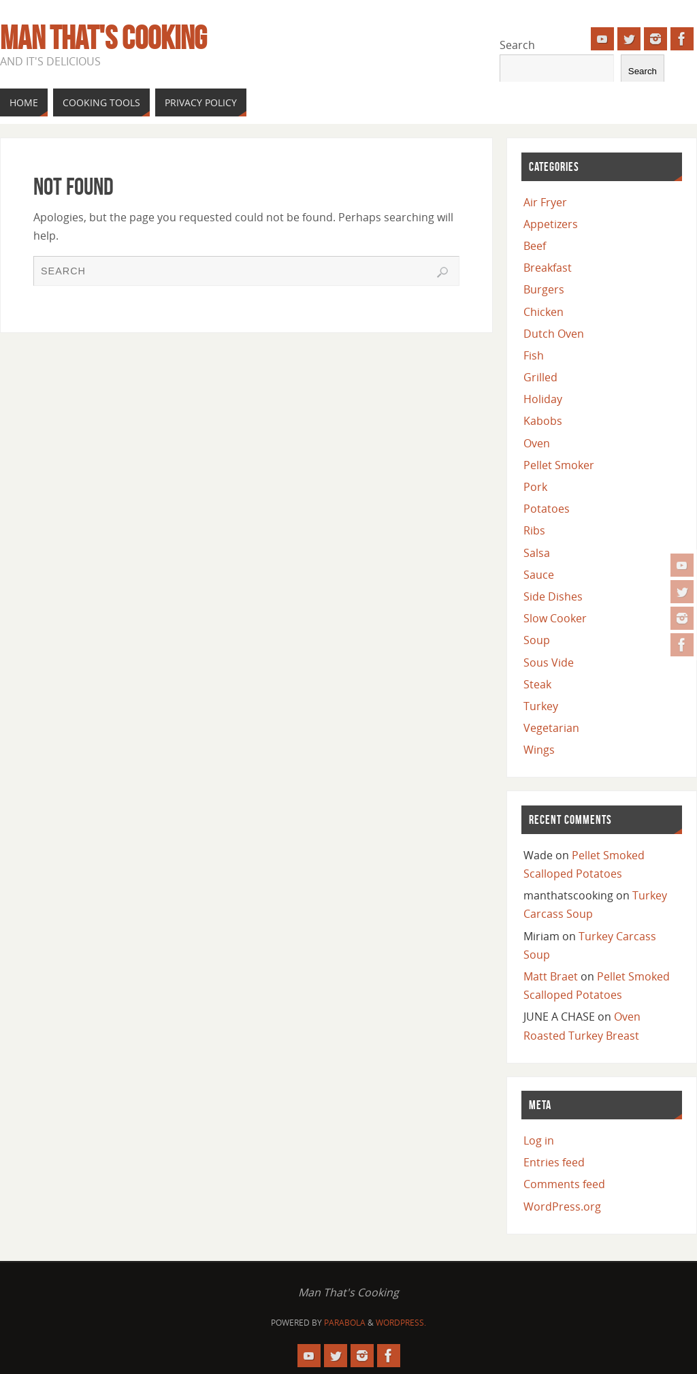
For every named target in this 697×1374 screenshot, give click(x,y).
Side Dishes (553, 596)
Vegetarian (551, 727)
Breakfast (547, 267)
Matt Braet (550, 976)
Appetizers (550, 224)
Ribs (534, 530)
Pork (535, 486)
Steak (537, 684)
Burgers (543, 289)
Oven (536, 443)
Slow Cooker (555, 618)
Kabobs (542, 420)
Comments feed (564, 1184)
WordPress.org (562, 1206)
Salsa (536, 552)
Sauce (538, 574)
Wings (539, 749)
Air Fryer (545, 202)
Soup (536, 640)
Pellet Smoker (558, 465)
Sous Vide (548, 662)
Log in (538, 1140)
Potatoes (546, 508)
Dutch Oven (553, 333)
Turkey (540, 706)
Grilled (540, 377)
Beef (534, 245)
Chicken (543, 311)
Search (517, 44)
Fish (533, 355)
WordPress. (401, 1322)
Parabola (345, 1322)
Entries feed (554, 1162)
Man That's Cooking (103, 38)
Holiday (542, 399)
